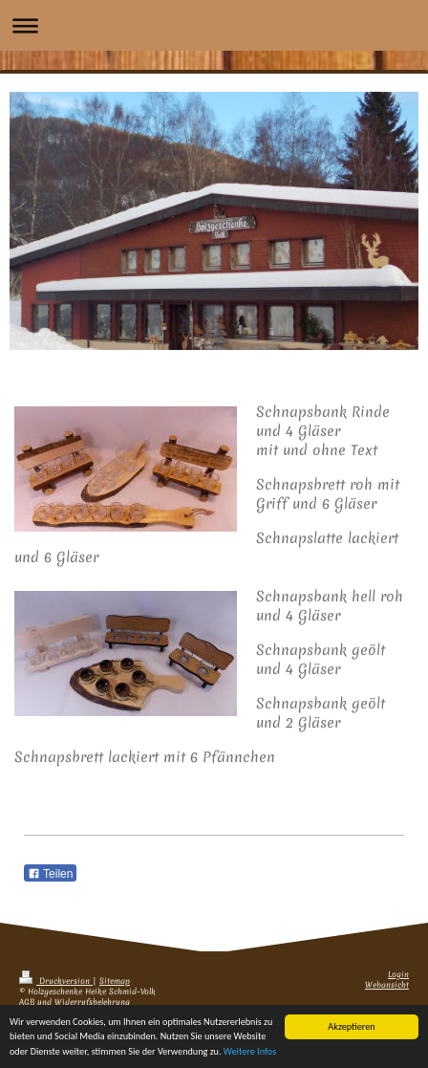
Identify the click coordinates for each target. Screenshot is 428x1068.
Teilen (50, 874)
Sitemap (114, 981)
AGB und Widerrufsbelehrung (74, 1002)
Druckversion (56, 981)
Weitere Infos (250, 1053)
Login (398, 975)
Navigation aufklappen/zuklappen (214, 25)
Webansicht (387, 985)
